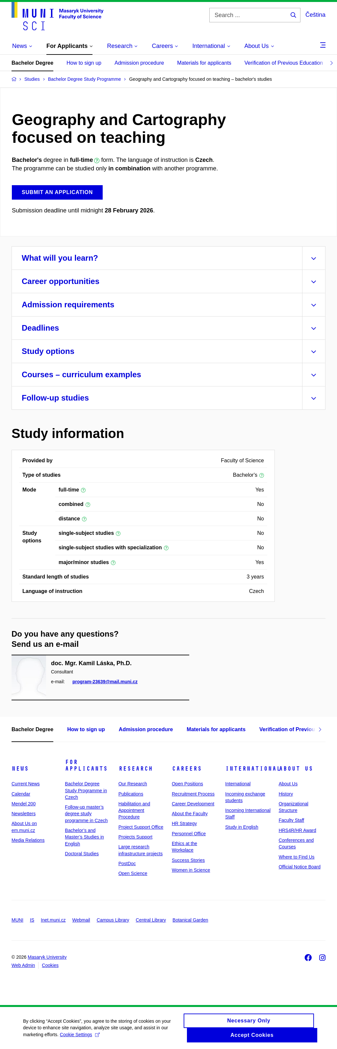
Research (135, 768)
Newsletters (24, 813)
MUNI (17, 920)
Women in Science (191, 870)
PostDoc (127, 863)
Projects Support (135, 837)
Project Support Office (141, 827)
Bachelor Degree (32, 63)
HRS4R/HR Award (297, 830)
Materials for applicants (204, 63)
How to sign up (83, 63)
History (286, 794)
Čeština (315, 14)
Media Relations (28, 840)
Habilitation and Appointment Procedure (134, 810)
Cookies (50, 965)
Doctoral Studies (82, 853)
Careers (187, 768)
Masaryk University (47, 957)
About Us (296, 768)
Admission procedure (139, 63)
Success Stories (188, 860)
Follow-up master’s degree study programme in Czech (86, 813)
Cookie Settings (80, 1037)
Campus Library (113, 920)
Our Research (132, 783)
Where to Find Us (297, 857)
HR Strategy (184, 823)
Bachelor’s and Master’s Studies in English (84, 837)
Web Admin (23, 965)
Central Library (151, 920)
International (253, 768)
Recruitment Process (193, 794)
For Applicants (86, 765)
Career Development (193, 803)
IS (32, 920)
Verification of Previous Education (284, 63)
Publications (130, 794)
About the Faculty (190, 813)
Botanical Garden (190, 920)
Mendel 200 (24, 803)
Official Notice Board (300, 866)
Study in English (241, 827)
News (20, 768)
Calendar (21, 794)
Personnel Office (189, 833)
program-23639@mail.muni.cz (105, 682)
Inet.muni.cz (53, 920)
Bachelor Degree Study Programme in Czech (86, 790)
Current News (26, 783)
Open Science (132, 873)
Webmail (81, 920)
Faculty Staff (291, 820)
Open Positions (187, 783)
